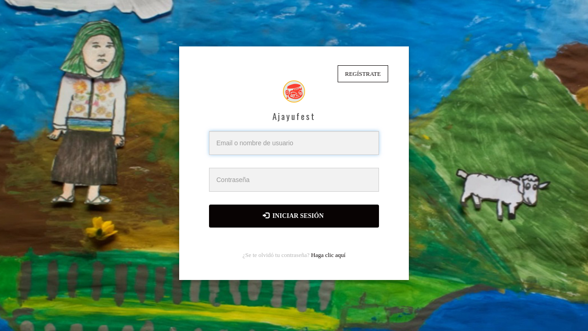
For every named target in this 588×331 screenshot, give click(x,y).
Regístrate (363, 73)
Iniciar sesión (293, 215)
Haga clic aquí (328, 254)
